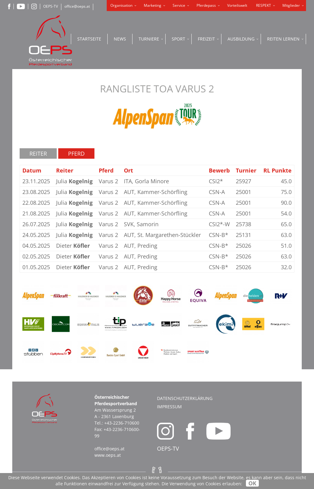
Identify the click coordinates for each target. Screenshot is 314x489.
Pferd (76, 153)
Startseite (89, 39)
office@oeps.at (77, 6)
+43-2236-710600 (121, 423)
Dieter (73, 245)
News (120, 39)
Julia (74, 181)
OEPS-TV (50, 6)
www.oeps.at (107, 455)
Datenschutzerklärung (185, 398)
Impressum (169, 406)
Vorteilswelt (237, 5)
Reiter (38, 153)
